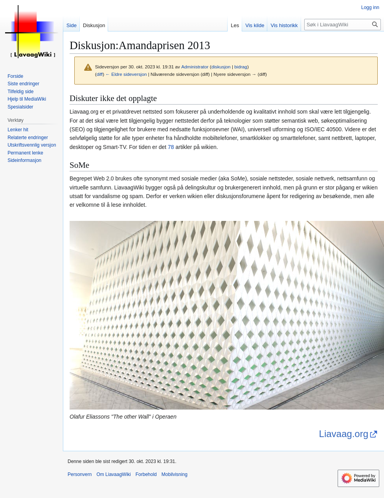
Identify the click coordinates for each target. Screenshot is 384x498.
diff (100, 74)
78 (171, 147)
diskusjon (221, 66)
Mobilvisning (174, 474)
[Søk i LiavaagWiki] (342, 24)
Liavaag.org (343, 433)
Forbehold (146, 474)
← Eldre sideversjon (126, 74)
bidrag (240, 66)
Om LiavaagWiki (113, 474)
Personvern (80, 474)
